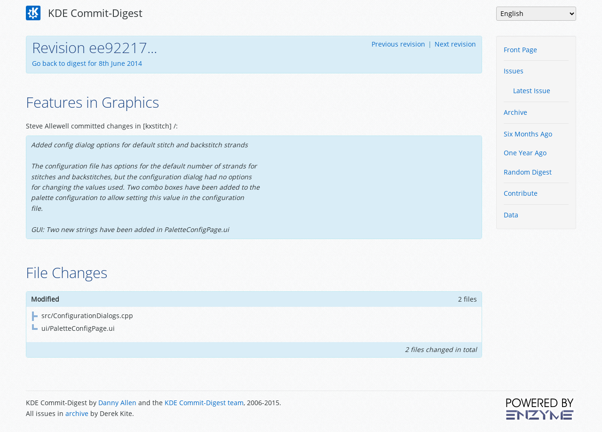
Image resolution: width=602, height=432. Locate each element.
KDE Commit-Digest (84, 13)
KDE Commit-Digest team (204, 402)
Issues (513, 70)
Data (511, 214)
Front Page (520, 49)
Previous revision (398, 44)
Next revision (455, 44)
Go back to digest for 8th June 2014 (87, 63)
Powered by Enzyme (540, 409)
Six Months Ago (528, 133)
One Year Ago (525, 152)
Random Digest (528, 172)
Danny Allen (117, 402)
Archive (515, 112)
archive (76, 413)
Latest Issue (531, 90)
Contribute (521, 193)
